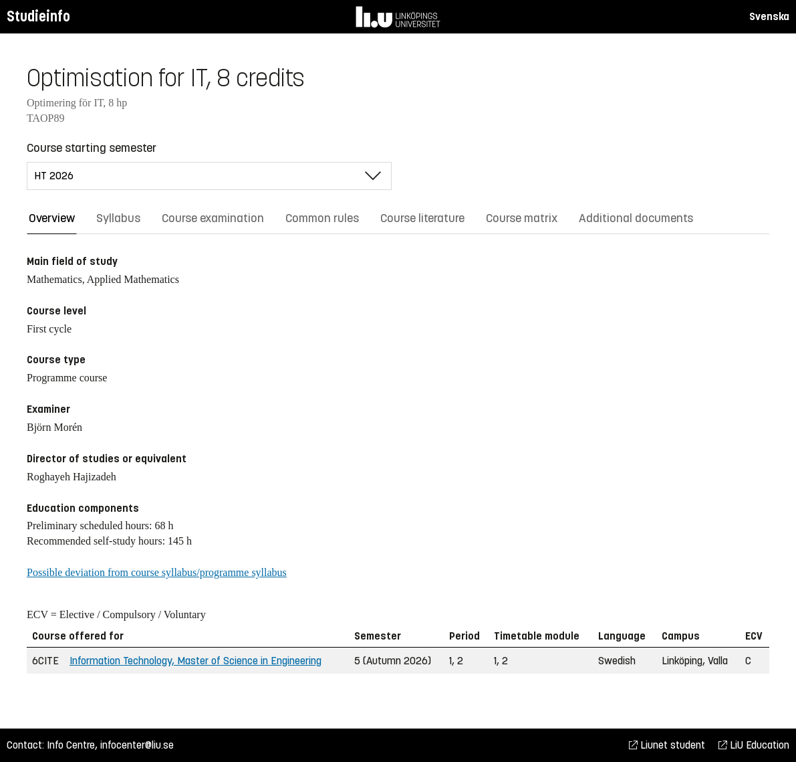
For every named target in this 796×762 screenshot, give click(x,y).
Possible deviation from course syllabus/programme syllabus (157, 572)
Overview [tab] (52, 218)
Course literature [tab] (422, 218)
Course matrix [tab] (521, 218)
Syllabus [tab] (118, 218)
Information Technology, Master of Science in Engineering (195, 660)
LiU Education (753, 745)
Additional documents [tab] (636, 218)
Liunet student (667, 745)
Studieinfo (38, 16)
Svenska (769, 16)
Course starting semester (91, 147)
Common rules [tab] (322, 218)
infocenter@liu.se (137, 745)
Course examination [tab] (213, 218)
